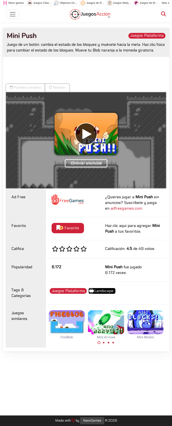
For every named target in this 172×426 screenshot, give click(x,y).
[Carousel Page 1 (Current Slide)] (98, 342)
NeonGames (92, 420)
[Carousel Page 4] (113, 342)
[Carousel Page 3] (108, 342)
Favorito (67, 228)
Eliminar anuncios (86, 163)
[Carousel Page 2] (103, 342)
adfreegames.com (126, 208)
